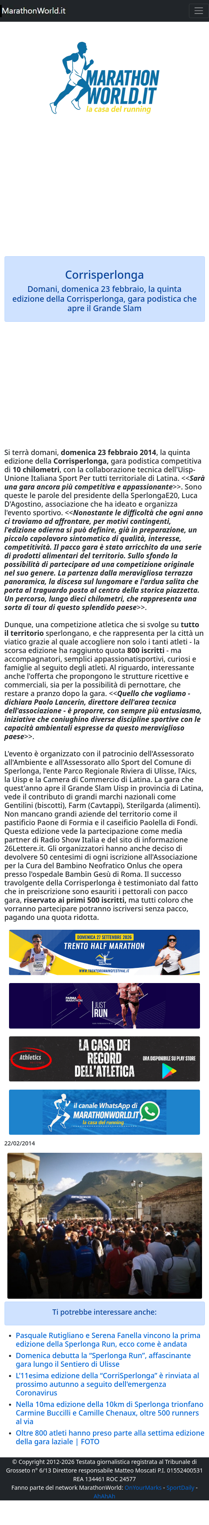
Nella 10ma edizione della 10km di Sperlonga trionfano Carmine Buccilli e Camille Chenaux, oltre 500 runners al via (110, 1412)
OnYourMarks (143, 1487)
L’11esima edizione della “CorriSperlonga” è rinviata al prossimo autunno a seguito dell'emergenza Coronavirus (107, 1384)
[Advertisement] (105, 191)
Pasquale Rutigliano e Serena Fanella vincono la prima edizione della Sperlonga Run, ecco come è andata (108, 1339)
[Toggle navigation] (199, 11)
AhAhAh (105, 1496)
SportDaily (180, 1487)
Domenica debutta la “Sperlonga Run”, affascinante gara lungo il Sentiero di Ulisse (103, 1359)
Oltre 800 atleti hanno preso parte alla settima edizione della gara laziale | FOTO (110, 1437)
